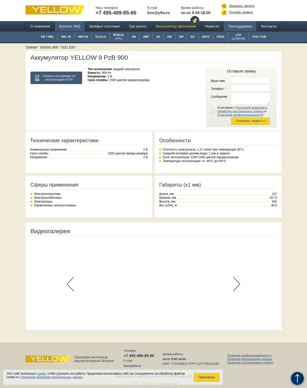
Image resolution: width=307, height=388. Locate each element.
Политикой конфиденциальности (240, 115)
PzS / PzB (67, 47)
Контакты (269, 26)
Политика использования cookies (250, 362)
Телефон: (218, 88)
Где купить (138, 26)
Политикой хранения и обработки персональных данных (242, 109)
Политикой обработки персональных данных (52, 377)
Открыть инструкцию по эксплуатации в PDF (59, 77)
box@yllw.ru (158, 13)
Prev (70, 284)
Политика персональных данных (249, 359)
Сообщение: (219, 96)
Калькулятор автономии (176, 26)
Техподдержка (240, 26)
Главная (31, 47)
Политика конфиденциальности (249, 355)
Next (236, 284)
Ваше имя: (218, 81)
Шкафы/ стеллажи (104, 26)
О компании (40, 26)
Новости (212, 26)
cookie (41, 373)
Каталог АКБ (69, 26)
